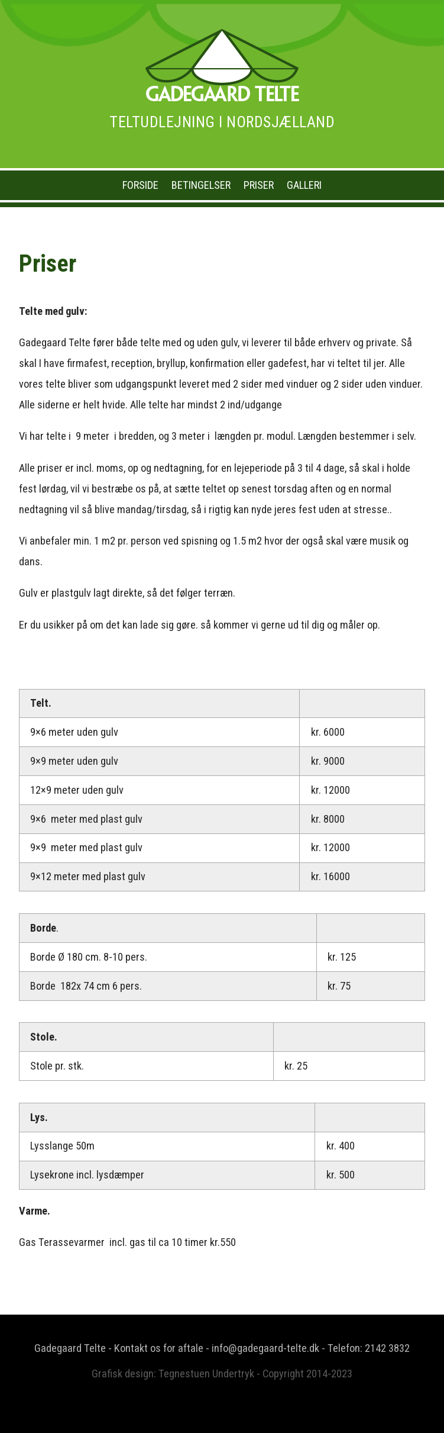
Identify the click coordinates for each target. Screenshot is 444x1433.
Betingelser (201, 185)
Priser (259, 185)
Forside (140, 185)
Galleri (304, 185)
